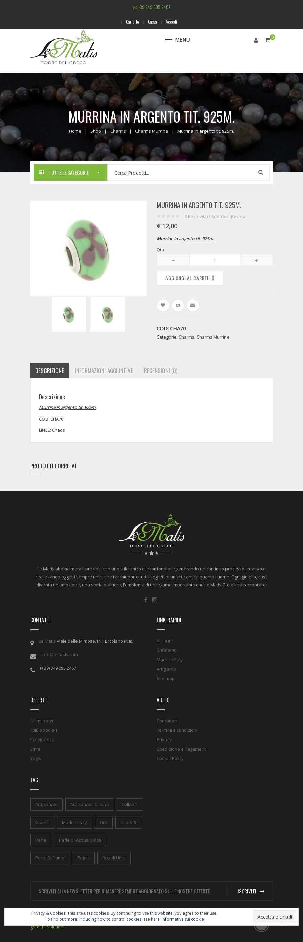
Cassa (152, 21)
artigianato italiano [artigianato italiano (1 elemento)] (89, 804)
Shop (95, 131)
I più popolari (43, 730)
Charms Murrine (151, 131)
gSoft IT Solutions (48, 927)
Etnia (35, 749)
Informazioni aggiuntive (104, 370)
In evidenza (42, 739)
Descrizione (49, 370)
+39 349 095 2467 (151, 7)
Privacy (164, 739)
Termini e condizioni (177, 730)
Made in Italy (170, 659)
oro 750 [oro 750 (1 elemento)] (128, 822)
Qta (160, 250)
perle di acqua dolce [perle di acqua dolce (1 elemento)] (80, 840)
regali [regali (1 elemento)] (83, 858)
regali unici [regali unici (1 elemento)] (114, 858)
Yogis (35, 758)
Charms (118, 131)
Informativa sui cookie (183, 919)
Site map (166, 678)
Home (75, 131)
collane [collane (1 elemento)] (129, 804)
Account (165, 640)
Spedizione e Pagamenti (182, 749)
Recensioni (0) (160, 370)
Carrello (131, 21)
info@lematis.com (59, 654)
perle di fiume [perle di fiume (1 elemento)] (49, 858)
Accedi (172, 21)
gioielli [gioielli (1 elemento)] (42, 822)
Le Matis (47, 641)
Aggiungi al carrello (190, 277)
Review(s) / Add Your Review (215, 216)
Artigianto (166, 669)
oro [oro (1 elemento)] (104, 822)
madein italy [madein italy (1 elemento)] (74, 822)
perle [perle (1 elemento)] (40, 840)
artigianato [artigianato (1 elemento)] (46, 804)
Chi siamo (167, 650)
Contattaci (167, 720)
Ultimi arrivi (41, 720)
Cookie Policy (170, 758)
